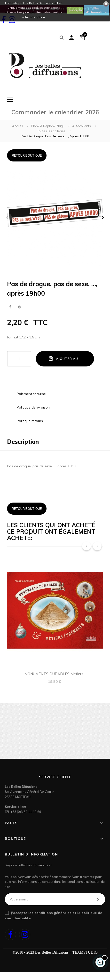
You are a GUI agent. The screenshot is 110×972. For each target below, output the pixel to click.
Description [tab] (23, 441)
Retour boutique (27, 155)
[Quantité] (19, 358)
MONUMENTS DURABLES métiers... (55, 674)
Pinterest (19, 307)
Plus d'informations (96, 10)
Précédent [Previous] (7, 218)
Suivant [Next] (103, 218)
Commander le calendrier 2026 (55, 112)
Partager (10, 307)
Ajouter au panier (70, 358)
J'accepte (75, 10)
